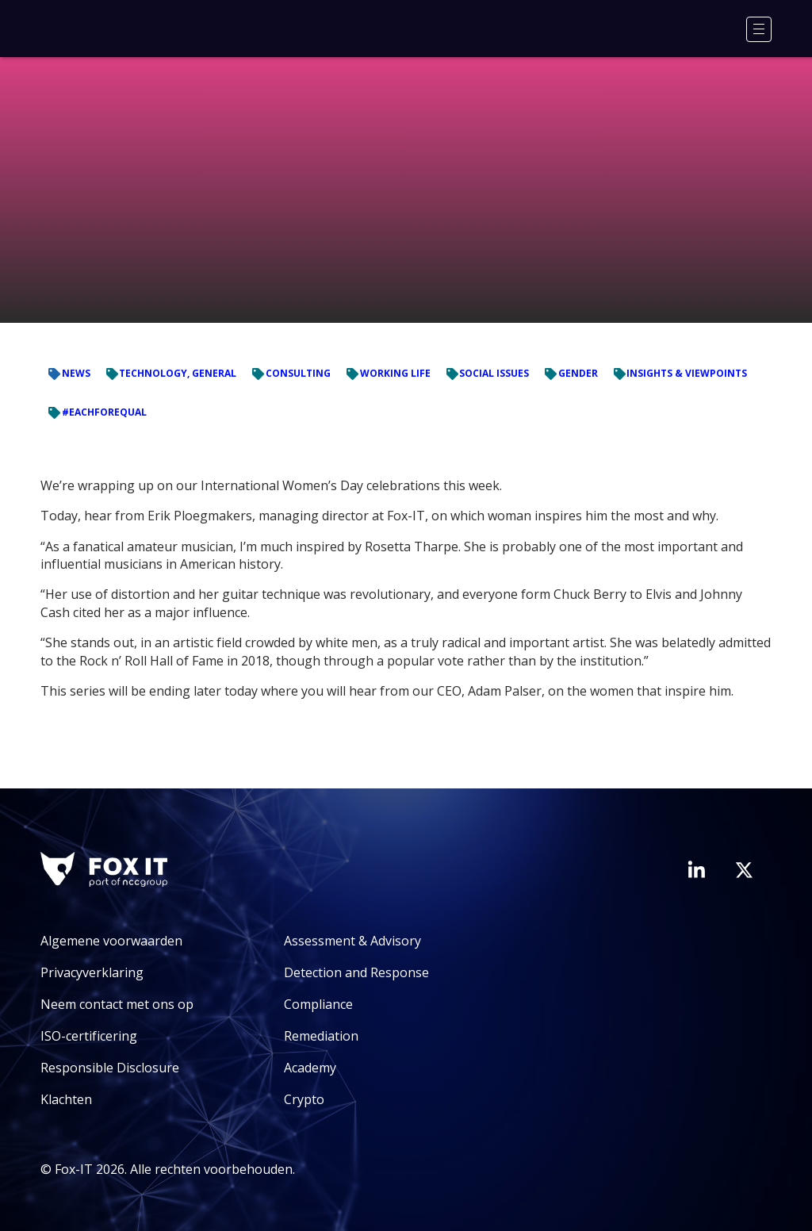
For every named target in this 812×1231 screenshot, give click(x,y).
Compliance (318, 1004)
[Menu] (759, 29)
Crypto (304, 1099)
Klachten (66, 1099)
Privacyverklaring (92, 972)
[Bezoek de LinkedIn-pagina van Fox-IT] (696, 869)
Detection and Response (356, 972)
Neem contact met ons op (116, 1004)
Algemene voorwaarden (111, 940)
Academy (310, 1067)
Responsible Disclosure (109, 1067)
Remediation (321, 1036)
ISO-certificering (88, 1036)
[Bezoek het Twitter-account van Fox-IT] (744, 870)
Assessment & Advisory (352, 940)
